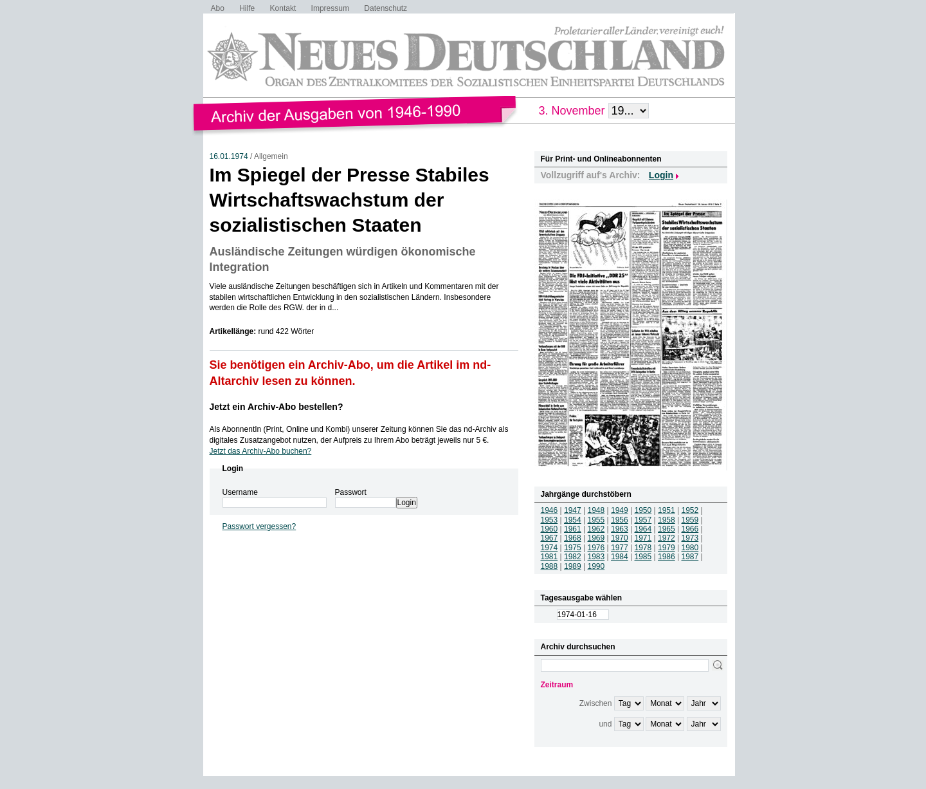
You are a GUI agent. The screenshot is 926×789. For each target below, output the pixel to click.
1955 (596, 519)
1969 (596, 538)
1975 (572, 547)
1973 (690, 538)
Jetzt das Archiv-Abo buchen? (261, 451)
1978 (643, 547)
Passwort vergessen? (259, 526)
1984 (619, 556)
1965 (666, 529)
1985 (643, 556)
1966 (690, 529)
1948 (596, 510)
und (605, 724)
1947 (572, 510)
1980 (690, 547)
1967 (549, 538)
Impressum (330, 8)
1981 (549, 556)
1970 (619, 538)
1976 (596, 547)
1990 (596, 566)
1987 (690, 556)
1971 (643, 538)
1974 (549, 547)
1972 (666, 538)
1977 (619, 547)
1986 (666, 556)
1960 (549, 529)
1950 (643, 510)
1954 (572, 519)
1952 (690, 510)
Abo (217, 8)
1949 (619, 510)
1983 (596, 556)
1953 (549, 519)
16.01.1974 (229, 156)
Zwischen (595, 703)
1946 (549, 510)
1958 (666, 519)
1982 (572, 556)
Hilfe (247, 8)
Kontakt (283, 8)
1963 (619, 529)
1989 (572, 566)
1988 (549, 566)
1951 (666, 510)
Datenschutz (385, 8)
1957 (643, 519)
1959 (690, 519)
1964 (643, 529)
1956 (619, 519)
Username (240, 492)
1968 (572, 538)
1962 (596, 529)
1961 (572, 529)
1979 (666, 547)
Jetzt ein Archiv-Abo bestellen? (276, 407)
